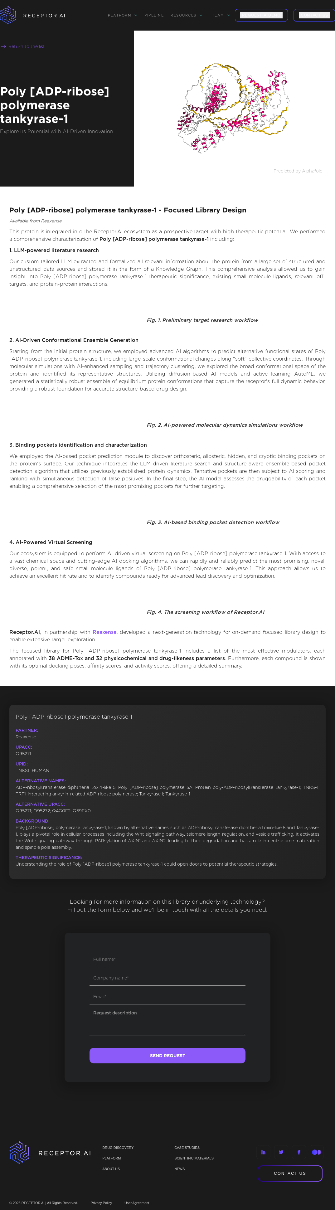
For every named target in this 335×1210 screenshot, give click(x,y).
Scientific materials (194, 1158)
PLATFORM (111, 1158)
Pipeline (154, 15)
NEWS (179, 1169)
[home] (40, 15)
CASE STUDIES (187, 1147)
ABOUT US (111, 1169)
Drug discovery (118, 1147)
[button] (123, 15)
